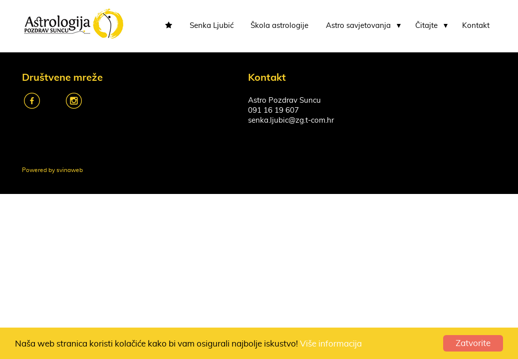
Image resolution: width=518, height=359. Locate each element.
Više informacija (331, 344)
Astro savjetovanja (358, 25)
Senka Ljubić (212, 25)
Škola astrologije (279, 25)
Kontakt (476, 25)
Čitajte (426, 25)
